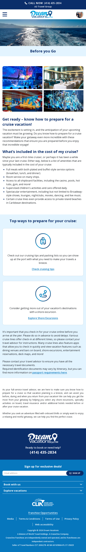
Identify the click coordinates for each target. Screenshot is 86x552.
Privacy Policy (72, 518)
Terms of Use (52, 518)
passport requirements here (49, 372)
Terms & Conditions (29, 518)
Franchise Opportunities (43, 513)
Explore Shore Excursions (43, 318)
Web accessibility (44, 524)
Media (10, 518)
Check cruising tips (43, 269)
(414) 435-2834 (52, 3)
